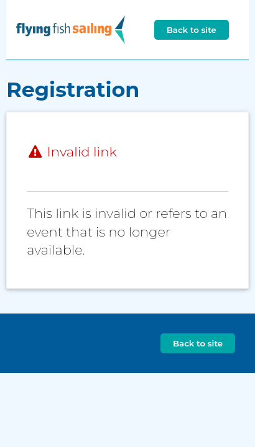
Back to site (191, 30)
